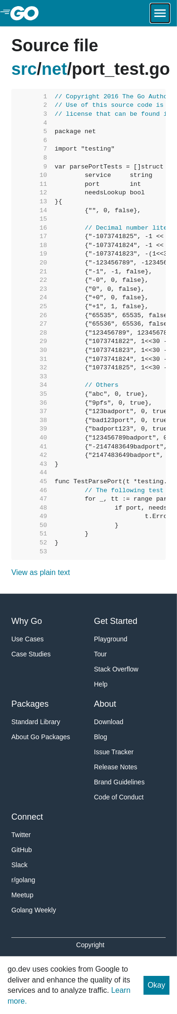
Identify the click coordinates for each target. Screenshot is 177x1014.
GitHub (21, 850)
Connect (27, 817)
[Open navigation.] (160, 13)
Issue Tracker (114, 752)
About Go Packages (40, 737)
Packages (30, 704)
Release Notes (115, 767)
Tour (100, 654)
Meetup (22, 895)
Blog (100, 737)
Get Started (115, 621)
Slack (19, 865)
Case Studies (31, 654)
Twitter (21, 834)
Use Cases (27, 639)
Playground (110, 639)
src (24, 69)
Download (108, 722)
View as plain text (40, 572)
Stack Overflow (116, 669)
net (54, 69)
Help (101, 684)
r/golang (23, 880)
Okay (156, 985)
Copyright (90, 945)
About (105, 704)
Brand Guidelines (119, 782)
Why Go (26, 621)
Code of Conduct (118, 797)
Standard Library (35, 722)
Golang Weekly (33, 910)
